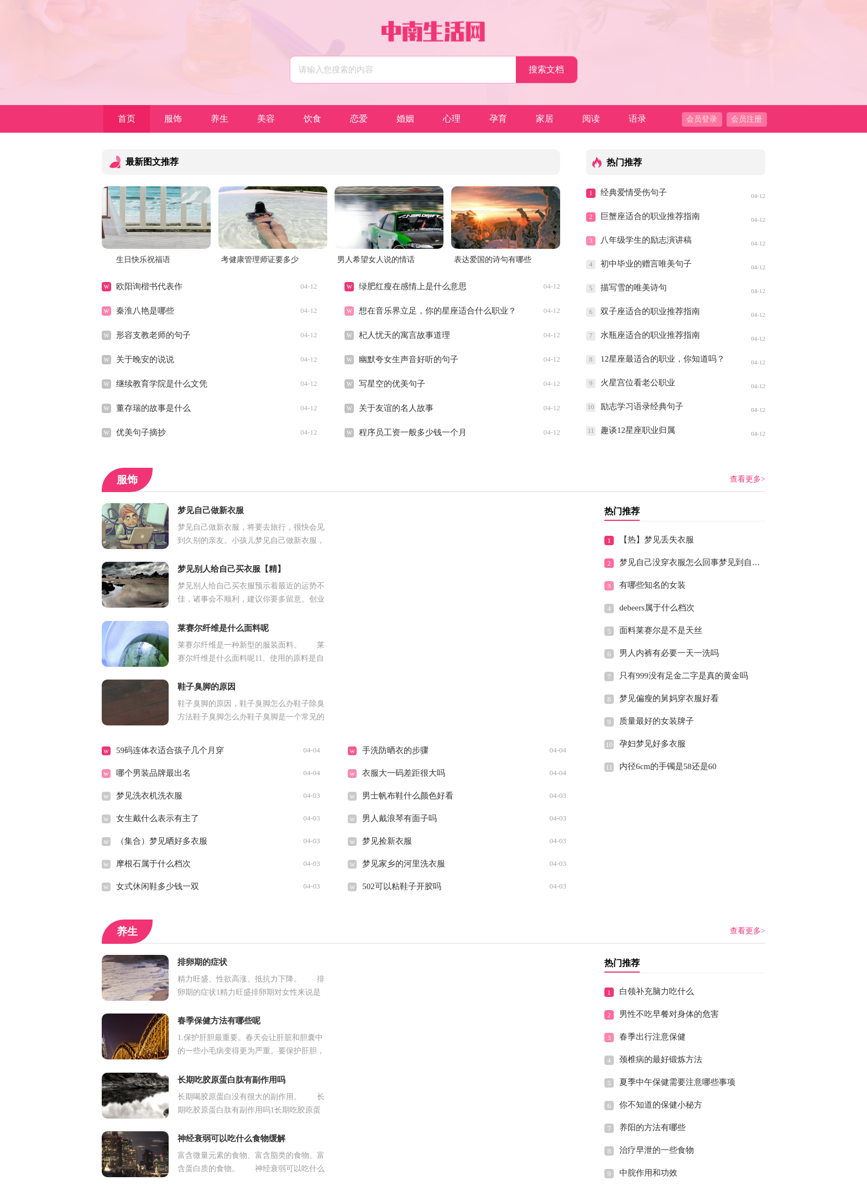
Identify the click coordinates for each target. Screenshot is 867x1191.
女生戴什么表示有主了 (157, 701)
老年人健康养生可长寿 (157, 967)
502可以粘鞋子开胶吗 (401, 769)
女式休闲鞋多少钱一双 (157, 769)
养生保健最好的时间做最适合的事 (424, 967)
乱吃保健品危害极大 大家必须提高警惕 (690, 1078)
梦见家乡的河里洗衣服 (403, 746)
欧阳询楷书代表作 (149, 286)
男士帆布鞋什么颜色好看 (407, 678)
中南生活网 (411, 1178)
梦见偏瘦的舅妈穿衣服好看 (669, 698)
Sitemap (512, 1178)
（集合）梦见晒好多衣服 (161, 723)
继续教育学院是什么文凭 (161, 383)
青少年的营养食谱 (395, 1103)
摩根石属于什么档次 (153, 746)
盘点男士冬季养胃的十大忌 (166, 1058)
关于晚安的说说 (145, 359)
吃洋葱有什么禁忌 (395, 1081)
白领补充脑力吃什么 (656, 874)
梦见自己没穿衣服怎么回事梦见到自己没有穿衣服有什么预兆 (731, 562)
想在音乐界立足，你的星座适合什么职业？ (437, 310)
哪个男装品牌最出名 (153, 655)
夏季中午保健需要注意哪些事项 (677, 964)
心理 (452, 118)
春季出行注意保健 (652, 919)
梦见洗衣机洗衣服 (149, 678)
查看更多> (747, 479)
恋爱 (359, 118)
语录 (637, 118)
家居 (544, 118)
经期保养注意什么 (149, 1013)
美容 (266, 118)
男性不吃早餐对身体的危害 (669, 896)
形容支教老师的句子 (153, 335)
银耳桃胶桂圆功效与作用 (407, 1058)
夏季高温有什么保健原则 (161, 1103)
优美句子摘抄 (141, 432)
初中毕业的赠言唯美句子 (646, 263)
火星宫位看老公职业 (637, 382)
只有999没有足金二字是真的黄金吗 (683, 675)
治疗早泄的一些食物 (656, 1032)
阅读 (591, 118)
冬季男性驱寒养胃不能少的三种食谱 (182, 1081)
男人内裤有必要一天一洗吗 (669, 653)
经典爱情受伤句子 (633, 192)
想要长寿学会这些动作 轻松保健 (175, 990)
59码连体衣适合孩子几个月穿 (170, 633)
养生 (219, 118)
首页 (126, 118)
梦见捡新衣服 (387, 723)
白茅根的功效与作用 (399, 1035)
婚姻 (405, 118)
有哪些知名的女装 (652, 585)
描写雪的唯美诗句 (633, 287)
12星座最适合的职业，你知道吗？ (662, 358)
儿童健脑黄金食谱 (652, 1100)
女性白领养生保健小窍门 (407, 1013)
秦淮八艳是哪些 (145, 310)
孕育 (498, 118)
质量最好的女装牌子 (656, 721)
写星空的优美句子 (392, 383)
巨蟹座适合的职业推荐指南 (650, 216)
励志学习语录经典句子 (641, 406)
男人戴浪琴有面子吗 (399, 701)
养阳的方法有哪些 (652, 1010)
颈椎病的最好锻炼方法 (660, 942)
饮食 (312, 118)
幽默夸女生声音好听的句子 (408, 359)
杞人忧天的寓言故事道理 (404, 335)
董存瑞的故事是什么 (153, 408)
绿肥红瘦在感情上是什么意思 (413, 286)
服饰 (173, 118)
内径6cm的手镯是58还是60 (668, 766)
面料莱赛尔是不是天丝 (660, 630)
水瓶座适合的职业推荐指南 (650, 335)
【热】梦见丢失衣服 (656, 539)
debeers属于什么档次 (656, 607)
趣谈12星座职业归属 (637, 430)
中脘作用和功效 (648, 1055)
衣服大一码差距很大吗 (403, 655)
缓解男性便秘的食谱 (153, 1035)
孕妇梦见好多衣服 (652, 743)
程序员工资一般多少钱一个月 (413, 432)
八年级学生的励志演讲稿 (646, 240)
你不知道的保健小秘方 (660, 987)
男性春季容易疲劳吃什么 (407, 990)
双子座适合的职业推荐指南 (650, 311)
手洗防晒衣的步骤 (395, 633)
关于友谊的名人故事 (396, 408)
